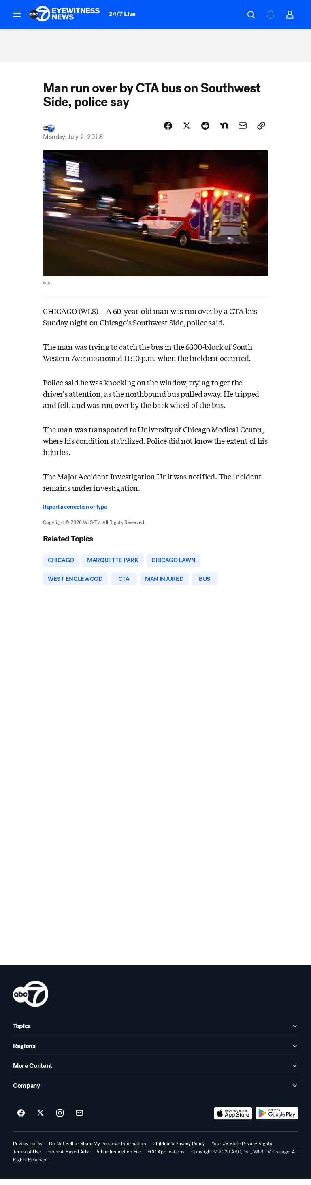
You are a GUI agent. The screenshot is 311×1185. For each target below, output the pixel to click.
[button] (17, 14)
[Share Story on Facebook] (168, 129)
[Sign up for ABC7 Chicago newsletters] (79, 1119)
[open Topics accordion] (155, 1032)
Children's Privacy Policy (179, 1149)
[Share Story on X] (187, 129)
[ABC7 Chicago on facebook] (21, 1119)
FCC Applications (166, 1157)
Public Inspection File (118, 1157)
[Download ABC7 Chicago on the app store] (233, 1118)
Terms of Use (27, 1157)
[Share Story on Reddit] (205, 129)
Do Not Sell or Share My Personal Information (97, 1149)
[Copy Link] (261, 129)
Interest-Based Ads (68, 1157)
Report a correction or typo (75, 510)
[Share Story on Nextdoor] (224, 129)
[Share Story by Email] (242, 129)
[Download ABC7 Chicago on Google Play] (277, 1118)
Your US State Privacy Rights (241, 1149)
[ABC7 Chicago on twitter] (40, 1119)
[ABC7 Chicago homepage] (64, 15)
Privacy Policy (28, 1149)
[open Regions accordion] (155, 1051)
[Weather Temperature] (226, 14)
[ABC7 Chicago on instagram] (60, 1119)
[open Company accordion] (155, 1091)
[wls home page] (30, 999)
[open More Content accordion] (155, 1071)
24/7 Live (122, 14)
